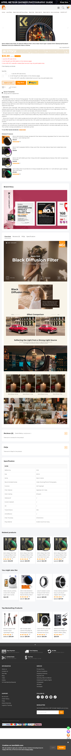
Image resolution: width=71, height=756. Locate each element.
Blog (3, 688)
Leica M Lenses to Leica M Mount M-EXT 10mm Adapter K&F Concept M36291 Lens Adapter (43, 606)
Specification (30, 249)
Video (3, 691)
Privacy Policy (40, 682)
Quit (53, 747)
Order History (5, 711)
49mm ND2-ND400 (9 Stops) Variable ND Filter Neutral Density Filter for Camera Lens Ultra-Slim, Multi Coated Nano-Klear (27, 606)
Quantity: (4, 84)
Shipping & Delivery (42, 686)
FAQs (23, 249)
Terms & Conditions (42, 684)
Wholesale (39, 699)
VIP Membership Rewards (9, 695)
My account (5, 709)
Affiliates (39, 697)
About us (4, 682)
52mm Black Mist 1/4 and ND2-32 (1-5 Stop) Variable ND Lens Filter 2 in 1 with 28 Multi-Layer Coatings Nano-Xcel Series (40, 182)
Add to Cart (8, 96)
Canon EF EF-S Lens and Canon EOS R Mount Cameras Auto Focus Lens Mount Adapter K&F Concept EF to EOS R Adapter (44, 644)
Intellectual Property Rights (44, 693)
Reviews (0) (16, 249)
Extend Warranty (6, 716)
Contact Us (5, 684)
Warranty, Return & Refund (44, 691)
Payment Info (40, 688)
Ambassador (40, 695)
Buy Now (20, 96)
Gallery (4, 693)
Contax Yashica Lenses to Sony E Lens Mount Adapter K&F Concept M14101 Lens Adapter (60, 606)
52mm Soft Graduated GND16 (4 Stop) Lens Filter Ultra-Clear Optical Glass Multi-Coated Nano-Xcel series (39, 161)
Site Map (4, 686)
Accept (61, 747)
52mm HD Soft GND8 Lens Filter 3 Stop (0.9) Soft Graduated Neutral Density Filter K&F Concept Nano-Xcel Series (40, 172)
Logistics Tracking (7, 718)
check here (22, 143)
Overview (7, 249)
